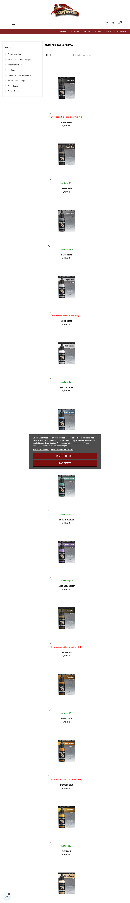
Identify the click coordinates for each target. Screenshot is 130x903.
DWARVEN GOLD (65, 432)
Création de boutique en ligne (65, 902)
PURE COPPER (65, 745)
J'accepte (65, 463)
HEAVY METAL (65, 181)
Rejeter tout (65, 456)
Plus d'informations (41, 449)
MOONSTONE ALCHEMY (108, 808)
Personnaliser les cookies (62, 449)
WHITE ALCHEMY (65, 244)
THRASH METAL (108, 119)
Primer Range (13, 91)
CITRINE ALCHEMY (65, 495)
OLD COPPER (107, 620)
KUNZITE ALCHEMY (65, 557)
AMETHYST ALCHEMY (108, 307)
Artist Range (13, 86)
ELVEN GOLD (107, 432)
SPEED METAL (107, 181)
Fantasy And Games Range (19, 75)
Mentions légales (73, 869)
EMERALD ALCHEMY (65, 307)
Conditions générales (75, 865)
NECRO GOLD (65, 369)
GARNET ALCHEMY (65, 683)
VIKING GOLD (107, 369)
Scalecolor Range (15, 54)
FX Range (12, 70)
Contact (69, 874)
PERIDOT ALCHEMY (107, 557)
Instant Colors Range (16, 81)
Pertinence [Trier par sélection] (105, 55)
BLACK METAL (65, 119)
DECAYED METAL (65, 620)
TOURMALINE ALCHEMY (107, 495)
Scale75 (8, 48)
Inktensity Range (15, 65)
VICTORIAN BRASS (107, 745)
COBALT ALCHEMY (107, 244)
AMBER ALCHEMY (65, 808)
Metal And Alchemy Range (19, 59)
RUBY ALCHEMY (108, 683)
